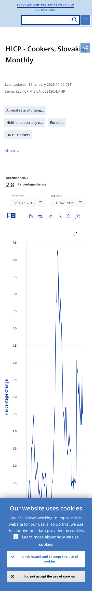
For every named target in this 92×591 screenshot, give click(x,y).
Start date (17, 196)
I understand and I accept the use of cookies (49, 559)
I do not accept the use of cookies (49, 576)
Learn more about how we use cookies (50, 540)
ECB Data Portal (45, 10)
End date (56, 196)
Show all (13, 150)
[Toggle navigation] (85, 20)
